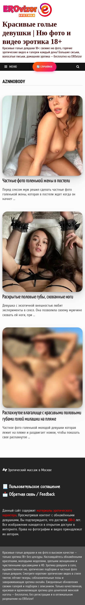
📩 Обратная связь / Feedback (28, 494)
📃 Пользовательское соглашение (31, 486)
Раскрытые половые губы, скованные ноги (37, 297)
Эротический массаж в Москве (27, 470)
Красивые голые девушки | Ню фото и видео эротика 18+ (36, 33)
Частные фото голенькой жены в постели (36, 180)
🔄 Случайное (44, 66)
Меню (10, 67)
